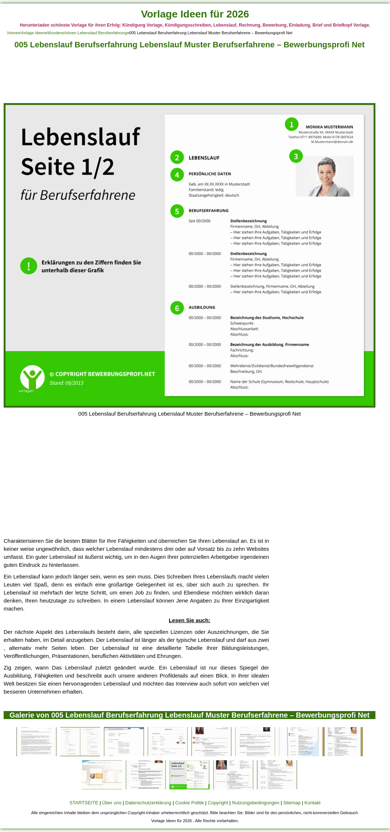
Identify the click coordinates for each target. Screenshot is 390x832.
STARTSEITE (84, 802)
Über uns (111, 802)
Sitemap (292, 802)
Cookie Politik (189, 802)
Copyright (218, 802)
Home (12, 33)
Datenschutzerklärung (148, 802)
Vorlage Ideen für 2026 (195, 14)
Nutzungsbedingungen (255, 802)
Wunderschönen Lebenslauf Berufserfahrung (87, 33)
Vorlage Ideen (32, 33)
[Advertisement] (189, 78)
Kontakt (312, 802)
